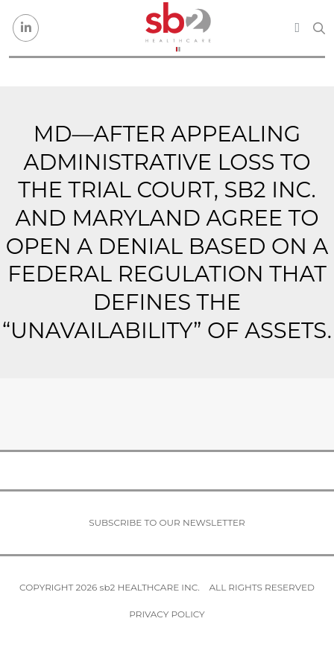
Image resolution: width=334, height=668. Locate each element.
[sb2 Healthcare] (178, 28)
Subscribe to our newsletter (167, 522)
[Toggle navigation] (297, 27)
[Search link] (319, 28)
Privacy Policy (166, 614)
